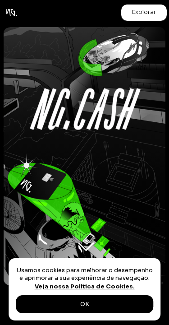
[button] (144, 12)
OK (84, 304)
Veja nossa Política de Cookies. (85, 286)
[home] (12, 13)
